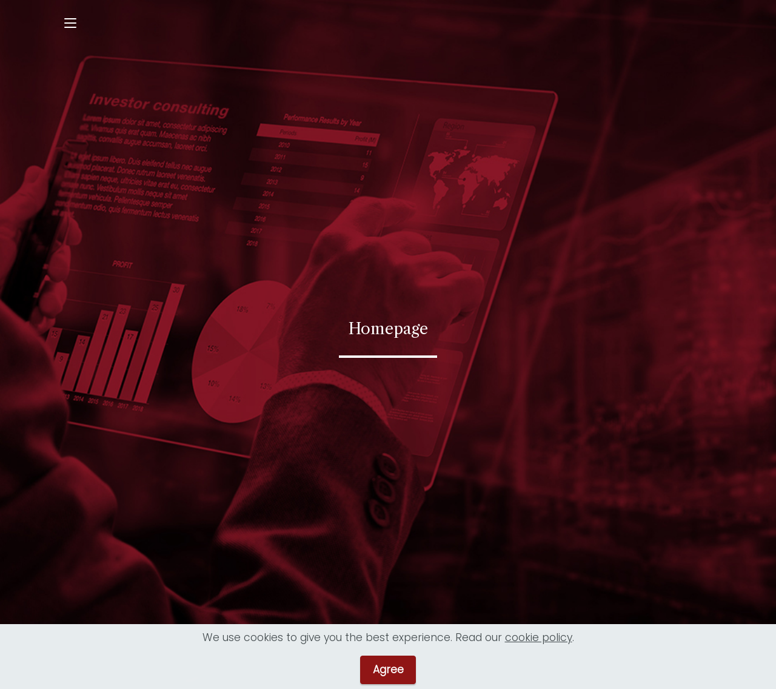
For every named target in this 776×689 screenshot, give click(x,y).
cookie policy (538, 642)
